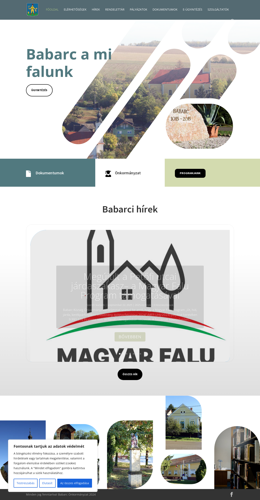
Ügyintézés (39, 90)
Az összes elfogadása (74, 483)
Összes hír (130, 374)
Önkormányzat (128, 172)
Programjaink (190, 173)
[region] (53, 466)
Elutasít (47, 483)
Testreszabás (26, 483)
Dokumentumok (50, 172)
